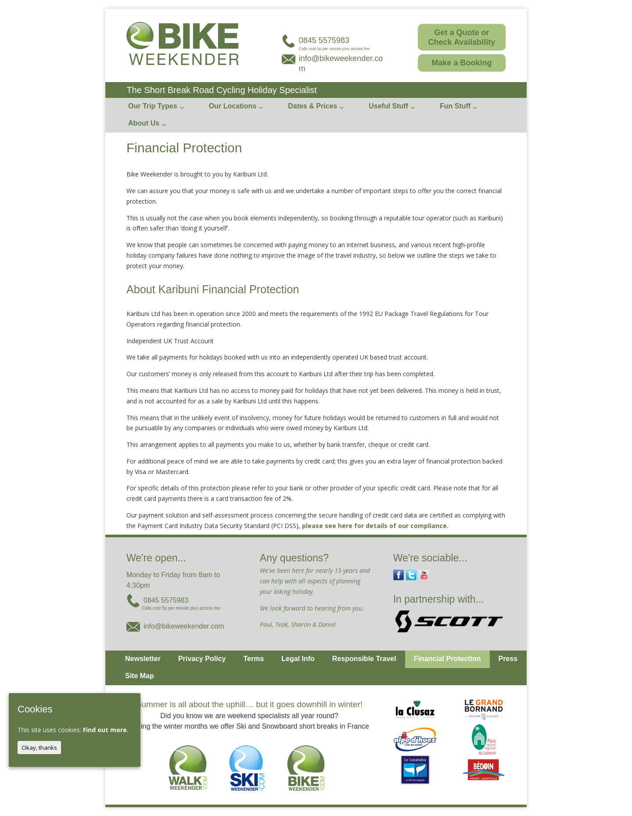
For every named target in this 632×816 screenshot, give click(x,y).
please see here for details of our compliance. (375, 525)
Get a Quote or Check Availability (462, 37)
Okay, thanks (39, 747)
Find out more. (106, 730)
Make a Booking (461, 62)
